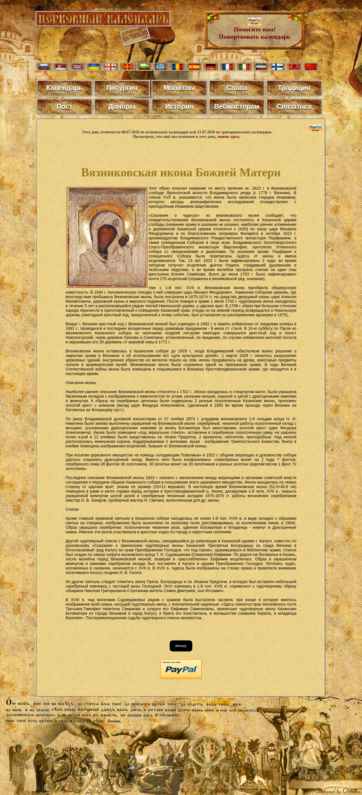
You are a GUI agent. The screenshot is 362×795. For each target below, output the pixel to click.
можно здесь (228, 137)
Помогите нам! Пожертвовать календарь (254, 30)
